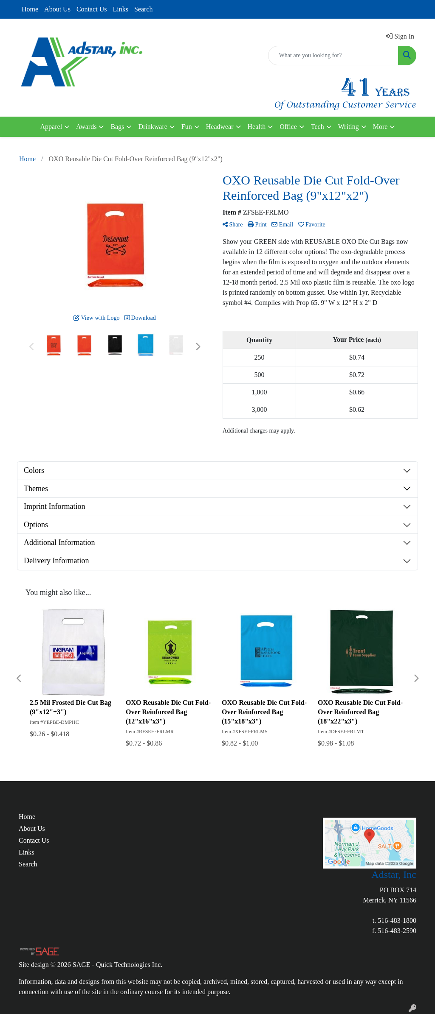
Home (30, 9)
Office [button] (288, 126)
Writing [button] (348, 126)
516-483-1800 (397, 920)
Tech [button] (317, 126)
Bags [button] (117, 126)
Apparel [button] (51, 126)
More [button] (380, 126)
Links (120, 9)
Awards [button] (86, 126)
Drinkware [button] (152, 126)
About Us (57, 9)
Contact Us (91, 9)
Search (143, 9)
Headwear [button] (220, 126)
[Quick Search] (333, 55)
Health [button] (257, 126)
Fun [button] (186, 126)
